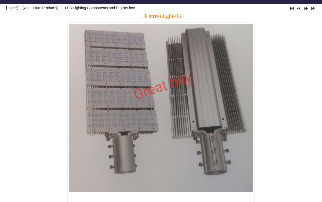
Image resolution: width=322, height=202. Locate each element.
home (12, 8)
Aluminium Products (40, 8)
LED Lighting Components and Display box (100, 8)
